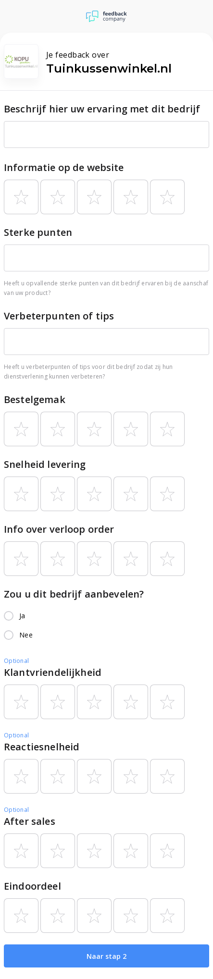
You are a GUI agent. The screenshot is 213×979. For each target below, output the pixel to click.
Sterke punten (38, 232)
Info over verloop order (59, 529)
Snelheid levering (45, 464)
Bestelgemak (34, 399)
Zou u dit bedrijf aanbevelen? (74, 593)
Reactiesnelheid (41, 746)
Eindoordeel (32, 886)
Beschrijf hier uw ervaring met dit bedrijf (102, 108)
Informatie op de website (64, 167)
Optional (16, 661)
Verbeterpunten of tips (59, 315)
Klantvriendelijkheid (52, 672)
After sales (29, 821)
